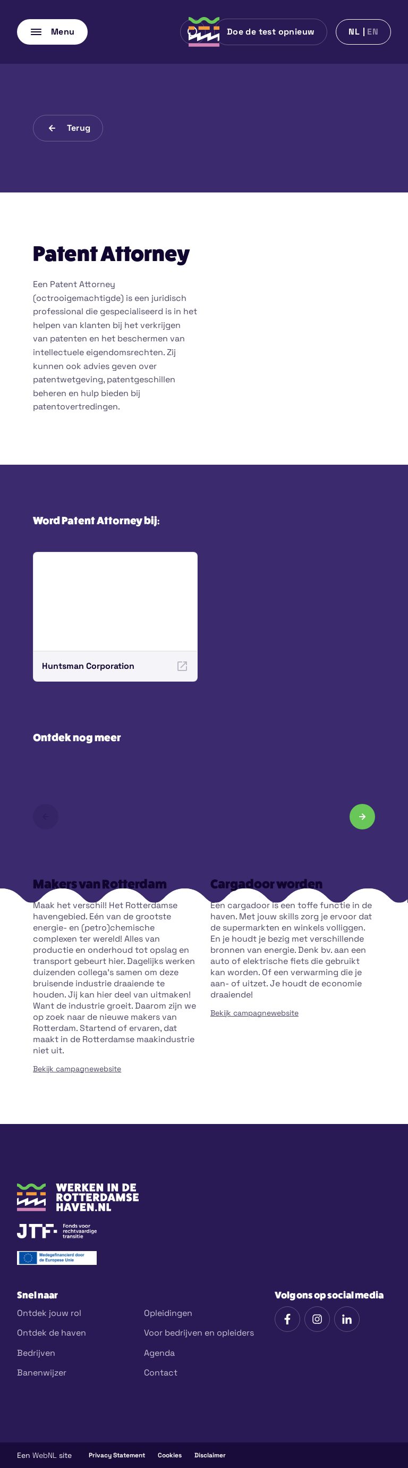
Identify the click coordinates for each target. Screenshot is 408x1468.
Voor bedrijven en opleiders (199, 1332)
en (372, 31)
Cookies (170, 1455)
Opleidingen (168, 1313)
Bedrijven (36, 1352)
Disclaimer (210, 1455)
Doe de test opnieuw (271, 31)
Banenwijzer (41, 1372)
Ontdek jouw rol (49, 1313)
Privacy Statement (117, 1455)
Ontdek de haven (51, 1332)
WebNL (44, 1455)
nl (354, 31)
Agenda (159, 1352)
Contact (160, 1372)
